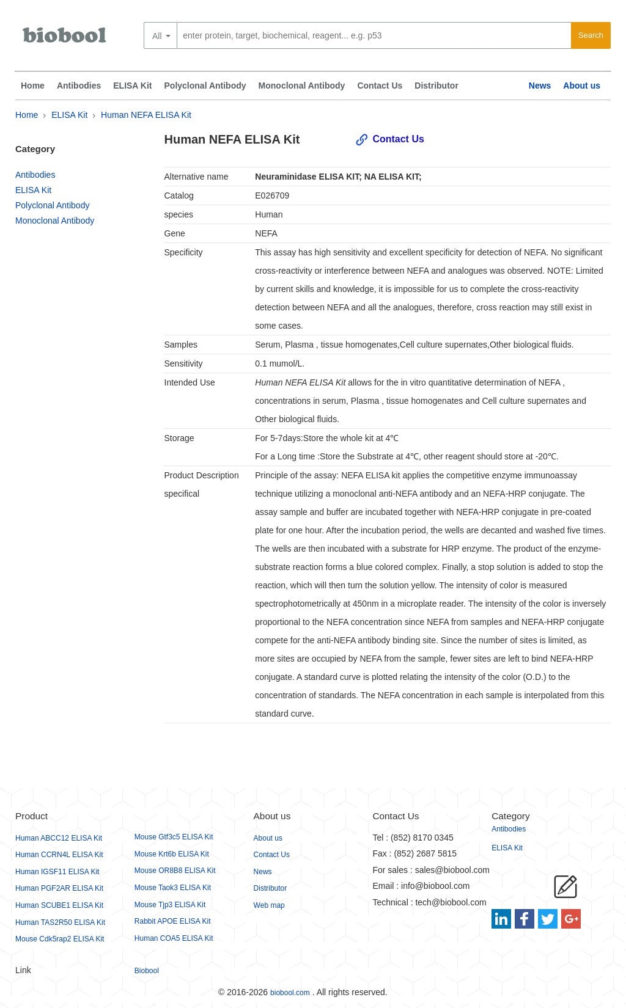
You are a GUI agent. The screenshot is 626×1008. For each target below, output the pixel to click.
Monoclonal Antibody (302, 85)
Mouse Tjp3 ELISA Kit (170, 904)
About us (581, 85)
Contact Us (379, 85)
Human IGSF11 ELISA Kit (57, 871)
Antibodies (79, 85)
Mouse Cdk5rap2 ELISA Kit (59, 939)
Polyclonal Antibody (205, 85)
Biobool (146, 970)
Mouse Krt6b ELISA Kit (171, 854)
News (540, 85)
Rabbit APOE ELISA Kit (172, 921)
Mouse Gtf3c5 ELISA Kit (173, 837)
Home (33, 85)
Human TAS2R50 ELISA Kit (60, 922)
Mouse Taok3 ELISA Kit (172, 887)
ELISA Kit (132, 85)
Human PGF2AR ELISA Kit (59, 888)
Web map (269, 905)
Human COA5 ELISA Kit (173, 938)
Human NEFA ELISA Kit (146, 115)
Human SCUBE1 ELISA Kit (59, 905)
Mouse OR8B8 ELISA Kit (175, 870)
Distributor (436, 85)
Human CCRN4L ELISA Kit (59, 854)
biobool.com (290, 992)
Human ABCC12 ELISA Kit (58, 838)
